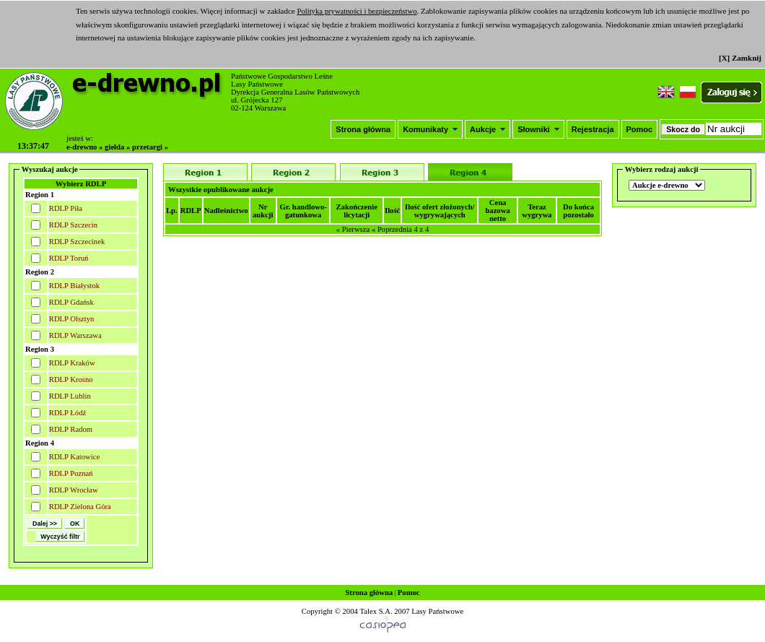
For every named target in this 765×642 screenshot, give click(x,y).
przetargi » (150, 147)
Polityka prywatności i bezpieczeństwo (356, 11)
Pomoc (639, 129)
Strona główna (363, 129)
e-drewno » (84, 147)
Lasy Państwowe (437, 611)
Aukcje (487, 129)
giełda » (117, 147)
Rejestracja (593, 129)
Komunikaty (430, 129)
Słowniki (538, 129)
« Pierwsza (353, 229)
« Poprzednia (392, 229)
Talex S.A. (375, 611)
